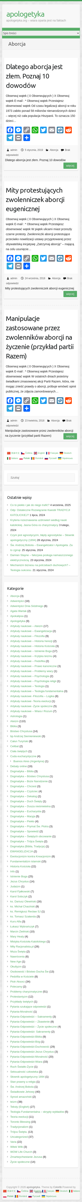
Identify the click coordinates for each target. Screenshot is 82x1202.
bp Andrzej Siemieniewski (25, 736)
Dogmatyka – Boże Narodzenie (29, 781)
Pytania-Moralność (21, 1011)
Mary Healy (17, 936)
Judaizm (15, 886)
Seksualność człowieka (24, 1071)
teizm (13, 1101)
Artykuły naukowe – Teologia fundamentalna (36, 691)
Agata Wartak (18, 611)
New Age (15, 961)
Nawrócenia (17, 956)
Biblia (13, 726)
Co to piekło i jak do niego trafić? (29, 505)
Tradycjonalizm (19, 1126)
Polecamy (16, 986)
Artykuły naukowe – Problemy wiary (31, 671)
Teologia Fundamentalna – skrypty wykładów (37, 1111)
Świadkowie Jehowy (22, 1091)
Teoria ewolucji (19, 1116)
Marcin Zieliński (19, 931)
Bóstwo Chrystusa (21, 731)
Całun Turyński (19, 741)
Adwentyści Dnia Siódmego (26, 606)
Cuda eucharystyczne (23, 756)
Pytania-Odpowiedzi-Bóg (25, 1041)
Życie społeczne (20, 1161)
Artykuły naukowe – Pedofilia (27, 661)
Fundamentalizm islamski (25, 861)
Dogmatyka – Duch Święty (26, 801)
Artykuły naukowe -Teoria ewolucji (30, 701)
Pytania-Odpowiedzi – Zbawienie (30, 1021)
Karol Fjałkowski (20, 891)
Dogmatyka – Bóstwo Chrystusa (29, 776)
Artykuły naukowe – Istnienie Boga (31, 651)
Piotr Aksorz (17, 981)
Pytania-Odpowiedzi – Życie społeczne (33, 1026)
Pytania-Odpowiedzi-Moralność (29, 1056)
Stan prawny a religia (22, 1081)
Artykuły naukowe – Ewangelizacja (31, 631)
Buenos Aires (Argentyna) (28, 761)
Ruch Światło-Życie (21, 1066)
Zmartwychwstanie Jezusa (26, 1156)
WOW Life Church (21, 1151)
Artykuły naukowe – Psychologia (29, 676)
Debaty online (18, 766)
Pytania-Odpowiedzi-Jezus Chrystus (32, 1051)
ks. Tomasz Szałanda (23, 916)
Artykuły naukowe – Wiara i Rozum (31, 711)
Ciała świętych (19, 751)
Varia (13, 1141)
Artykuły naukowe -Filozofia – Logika (32, 696)
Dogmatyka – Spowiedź (24, 831)
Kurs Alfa (15, 921)
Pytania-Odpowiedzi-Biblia (26, 1036)
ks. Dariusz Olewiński (23, 901)
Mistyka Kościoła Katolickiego (28, 941)
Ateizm (14, 721)
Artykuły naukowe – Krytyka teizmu (31, 656)
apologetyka (25, 14)
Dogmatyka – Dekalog (23, 796)
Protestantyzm (19, 996)
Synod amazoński (21, 1096)
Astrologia (16, 716)
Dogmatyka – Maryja (22, 816)
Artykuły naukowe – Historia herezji (31, 641)
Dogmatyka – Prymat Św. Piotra (29, 826)
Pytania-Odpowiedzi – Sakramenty (31, 1016)
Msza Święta (18, 951)
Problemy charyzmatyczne (26, 991)
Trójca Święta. (18, 1131)
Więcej (70, 165)
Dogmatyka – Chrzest (23, 786)
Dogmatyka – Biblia (22, 771)
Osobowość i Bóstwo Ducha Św (29, 971)
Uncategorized (19, 1136)
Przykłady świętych (21, 1001)
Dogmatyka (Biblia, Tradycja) (27, 846)
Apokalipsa (17, 616)
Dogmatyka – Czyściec (24, 791)
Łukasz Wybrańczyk (22, 926)
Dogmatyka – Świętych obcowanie (31, 836)
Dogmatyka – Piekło (22, 821)
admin (13, 150)
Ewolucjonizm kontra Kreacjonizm (30, 856)
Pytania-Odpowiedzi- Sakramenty (30, 1031)
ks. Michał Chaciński (22, 906)
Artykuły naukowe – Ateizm (26, 626)
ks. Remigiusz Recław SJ (25, 911)
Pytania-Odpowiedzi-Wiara (26, 1061)
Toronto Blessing (20, 1121)
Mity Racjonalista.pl (22, 946)
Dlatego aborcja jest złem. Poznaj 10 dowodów (34, 76)
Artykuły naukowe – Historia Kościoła (32, 646)
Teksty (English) (19, 1106)
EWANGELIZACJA (21, 851)
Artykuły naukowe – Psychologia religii (33, 681)
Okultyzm (15, 966)
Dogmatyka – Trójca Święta (26, 841)
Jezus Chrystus (19, 881)
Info (12, 871)
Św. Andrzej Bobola (22, 1086)
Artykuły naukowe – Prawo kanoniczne (33, 666)
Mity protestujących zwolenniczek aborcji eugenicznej (35, 199)
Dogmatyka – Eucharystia (25, 811)
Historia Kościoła (20, 866)
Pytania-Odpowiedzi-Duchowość (29, 1046)
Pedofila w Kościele (22, 976)
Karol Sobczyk (19, 896)
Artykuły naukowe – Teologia (27, 686)
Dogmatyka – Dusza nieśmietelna (30, 806)
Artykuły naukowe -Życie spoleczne (31, 706)
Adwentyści (17, 601)
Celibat (14, 746)
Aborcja (54, 150)
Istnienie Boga (18, 876)
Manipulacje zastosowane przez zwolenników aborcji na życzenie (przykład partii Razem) (40, 337)
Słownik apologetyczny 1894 (27, 1076)
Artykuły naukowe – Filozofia (27, 636)
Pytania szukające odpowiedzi (28, 1006)
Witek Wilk (16, 1146)
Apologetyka (17, 621)
